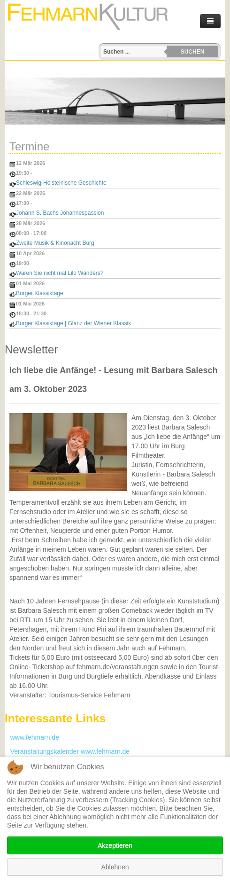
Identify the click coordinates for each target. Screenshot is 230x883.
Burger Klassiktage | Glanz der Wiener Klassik (73, 323)
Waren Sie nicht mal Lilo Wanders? (60, 273)
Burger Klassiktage (39, 293)
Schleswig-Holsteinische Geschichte (61, 183)
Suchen (193, 51)
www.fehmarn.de (32, 737)
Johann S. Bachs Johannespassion (60, 213)
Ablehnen (115, 867)
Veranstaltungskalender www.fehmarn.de (67, 751)
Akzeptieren (115, 845)
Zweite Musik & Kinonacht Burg (55, 243)
